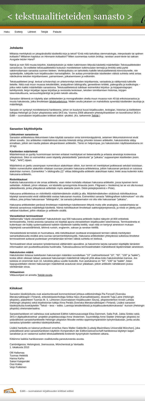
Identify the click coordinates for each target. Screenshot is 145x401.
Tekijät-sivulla (45, 275)
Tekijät (95, 115)
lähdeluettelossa (58, 101)
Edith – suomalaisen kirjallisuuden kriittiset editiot (46, 391)
